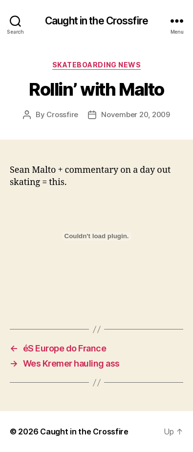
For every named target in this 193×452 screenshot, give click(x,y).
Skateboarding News (96, 65)
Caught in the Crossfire (96, 21)
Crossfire (62, 114)
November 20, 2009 (135, 114)
